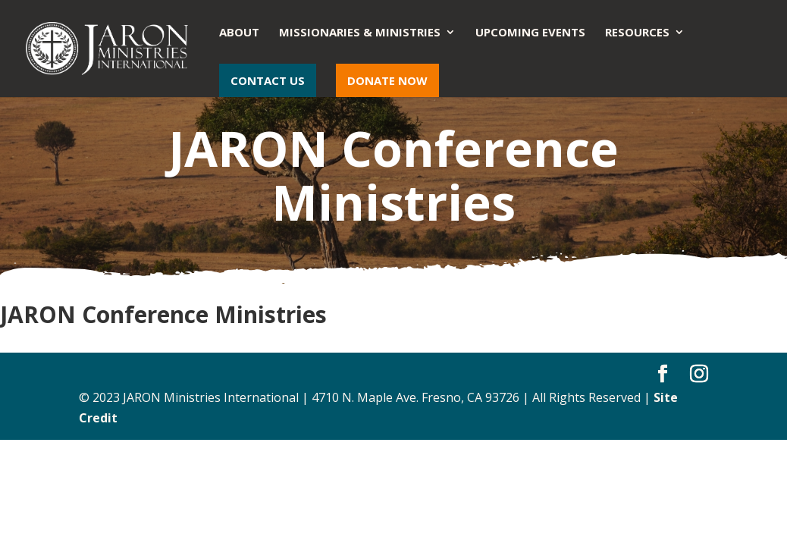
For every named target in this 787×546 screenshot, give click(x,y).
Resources (637, 33)
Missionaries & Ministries (360, 33)
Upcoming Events (530, 33)
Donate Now (387, 80)
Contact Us (267, 80)
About (239, 33)
